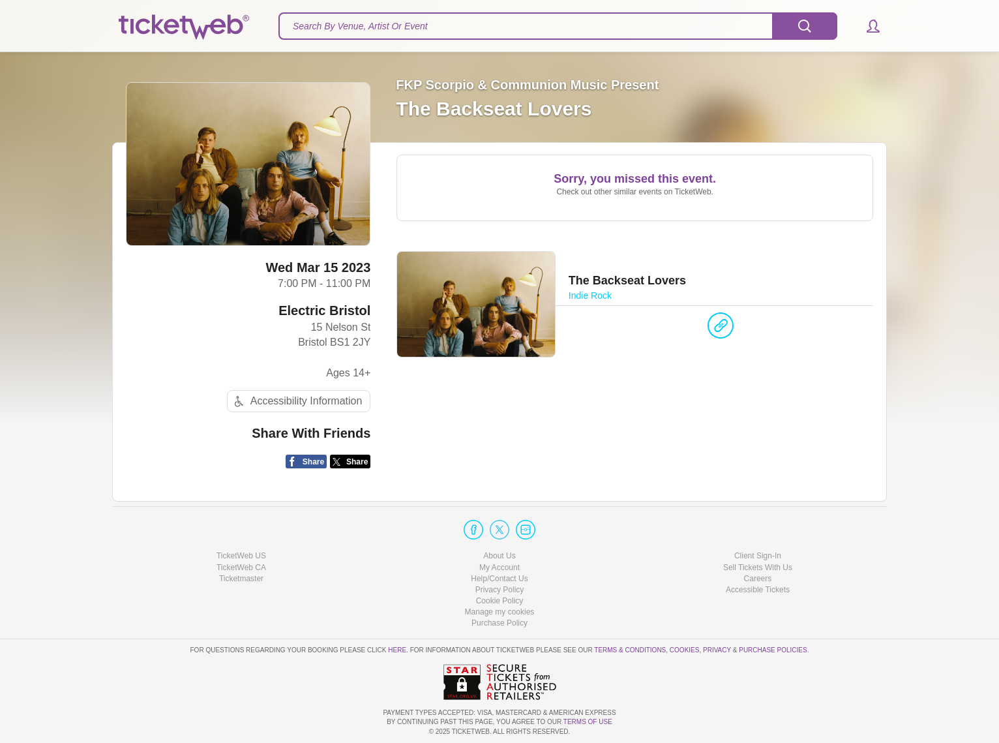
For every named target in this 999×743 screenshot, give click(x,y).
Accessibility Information (297, 401)
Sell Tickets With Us (757, 567)
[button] (867, 26)
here (397, 650)
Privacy (717, 650)
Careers (758, 578)
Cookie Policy (500, 600)
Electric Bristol (324, 310)
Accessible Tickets (758, 589)
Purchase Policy (499, 623)
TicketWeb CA (241, 567)
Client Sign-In (757, 555)
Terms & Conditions (630, 650)
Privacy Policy (499, 589)
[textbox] (557, 26)
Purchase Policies (773, 650)
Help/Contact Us (499, 578)
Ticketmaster (241, 578)
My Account (499, 567)
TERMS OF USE (587, 721)
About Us (499, 555)
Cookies (685, 650)
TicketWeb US (241, 555)
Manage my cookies (500, 611)
